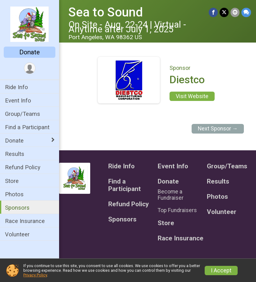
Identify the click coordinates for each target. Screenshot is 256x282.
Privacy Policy (35, 275)
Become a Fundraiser (171, 195)
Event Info (18, 100)
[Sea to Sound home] (29, 23)
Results (14, 154)
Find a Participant (27, 127)
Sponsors (17, 207)
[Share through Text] (246, 12)
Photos (14, 194)
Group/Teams (22, 114)
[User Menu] (29, 68)
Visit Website (192, 96)
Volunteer (17, 234)
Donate (29, 52)
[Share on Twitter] (224, 12)
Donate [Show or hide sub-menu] (14, 140)
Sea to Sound (105, 12)
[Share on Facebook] (213, 12)
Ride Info (16, 87)
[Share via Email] (235, 12)
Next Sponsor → (218, 128)
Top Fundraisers (177, 210)
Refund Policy (22, 167)
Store (12, 181)
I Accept (221, 270)
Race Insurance (25, 221)
